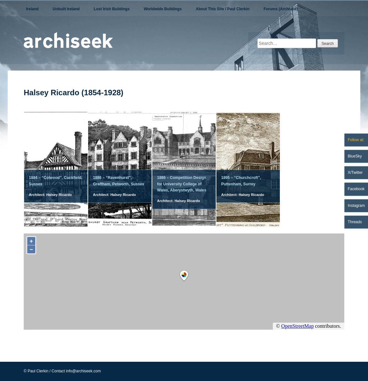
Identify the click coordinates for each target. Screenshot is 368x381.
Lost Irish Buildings (112, 9)
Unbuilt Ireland (66, 9)
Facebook (356, 189)
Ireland (32, 9)
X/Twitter (355, 172)
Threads (355, 222)
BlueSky (355, 156)
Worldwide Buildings (162, 9)
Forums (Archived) (280, 9)
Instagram (356, 205)
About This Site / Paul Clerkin (222, 9)
